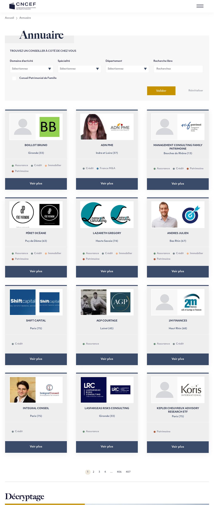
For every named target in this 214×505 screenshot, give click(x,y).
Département (114, 61)
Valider (161, 91)
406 (119, 472)
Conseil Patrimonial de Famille (37, 78)
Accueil (9, 18)
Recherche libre (162, 61)
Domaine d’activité (21, 61)
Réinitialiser (195, 90)
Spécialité (64, 61)
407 (128, 472)
